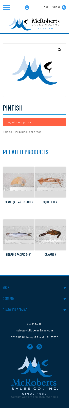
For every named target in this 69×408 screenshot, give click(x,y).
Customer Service (15, 309)
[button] (59, 50)
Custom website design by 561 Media (34, 396)
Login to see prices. (19, 122)
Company (8, 298)
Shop (6, 287)
